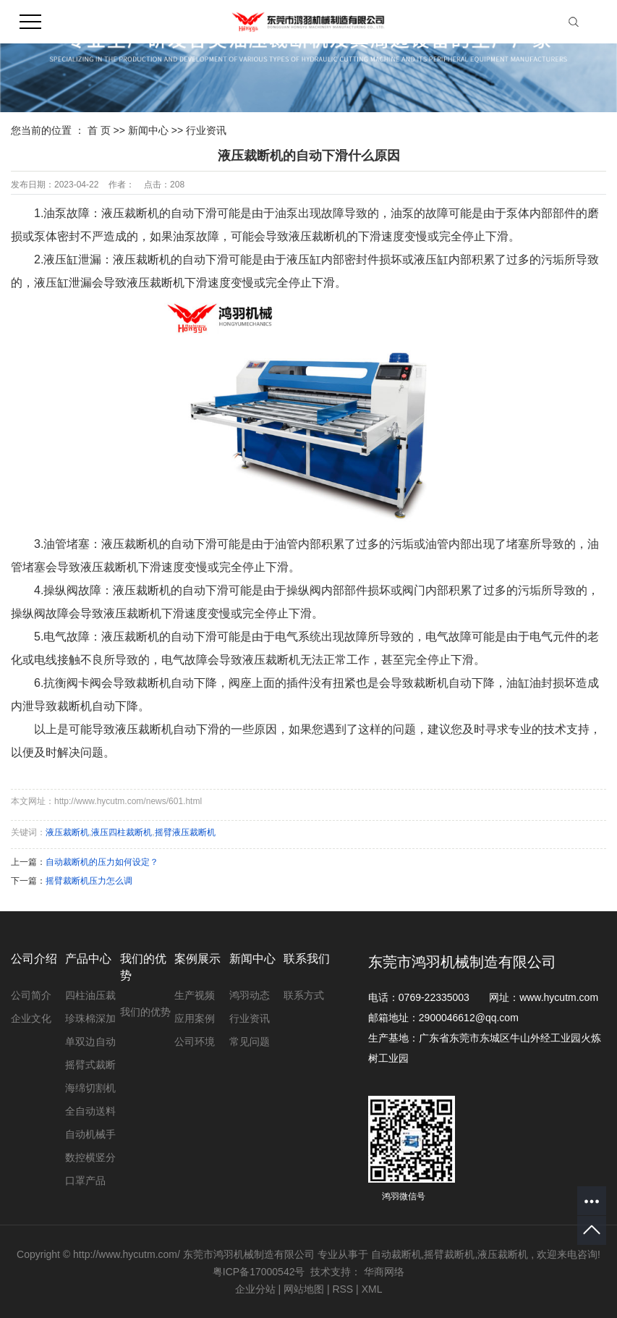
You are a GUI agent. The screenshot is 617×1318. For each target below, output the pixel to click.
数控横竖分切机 (90, 1160)
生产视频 (194, 995)
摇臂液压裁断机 (185, 832)
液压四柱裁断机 (121, 832)
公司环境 (194, 1041)
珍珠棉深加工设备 (90, 1021)
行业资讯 (206, 130)
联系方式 (304, 995)
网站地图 (305, 1289)
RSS (342, 1289)
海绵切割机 (90, 1088)
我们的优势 (145, 1012)
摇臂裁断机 (449, 1254)
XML (372, 1289)
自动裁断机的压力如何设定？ (102, 862)
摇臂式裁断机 (90, 1067)
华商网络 (384, 1271)
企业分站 (255, 1289)
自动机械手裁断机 (90, 1137)
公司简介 (31, 995)
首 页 (99, 130)
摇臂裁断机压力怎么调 (89, 881)
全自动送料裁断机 (90, 1114)
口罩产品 (85, 1180)
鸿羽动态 (249, 995)
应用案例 (194, 1018)
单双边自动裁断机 (90, 1044)
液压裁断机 (67, 832)
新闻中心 (149, 130)
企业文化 (31, 1018)
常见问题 (249, 1041)
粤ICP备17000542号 (259, 1271)
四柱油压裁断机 (90, 998)
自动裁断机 (396, 1254)
